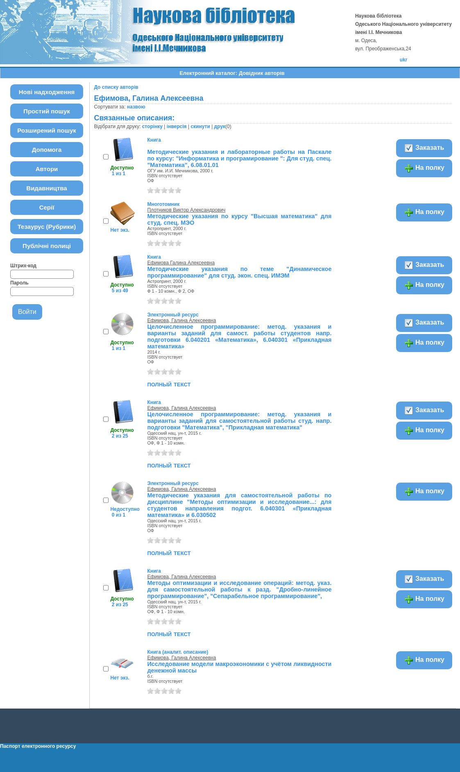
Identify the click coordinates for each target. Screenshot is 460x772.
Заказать (424, 148)
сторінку (152, 126)
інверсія (177, 126)
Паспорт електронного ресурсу (38, 746)
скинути (200, 126)
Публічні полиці (47, 245)
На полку (424, 168)
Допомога (47, 149)
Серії (46, 207)
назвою (136, 107)
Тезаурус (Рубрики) (47, 226)
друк (219, 126)
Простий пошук (46, 111)
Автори (47, 168)
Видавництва (46, 188)
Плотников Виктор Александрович (186, 210)
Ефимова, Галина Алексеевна (181, 320)
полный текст (168, 384)
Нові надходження (47, 91)
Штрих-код (23, 266)
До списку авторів (116, 87)
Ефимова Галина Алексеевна (181, 263)
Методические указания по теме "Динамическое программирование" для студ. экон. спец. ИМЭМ (239, 272)
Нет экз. (119, 230)
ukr (404, 60)
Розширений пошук (46, 130)
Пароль (19, 283)
